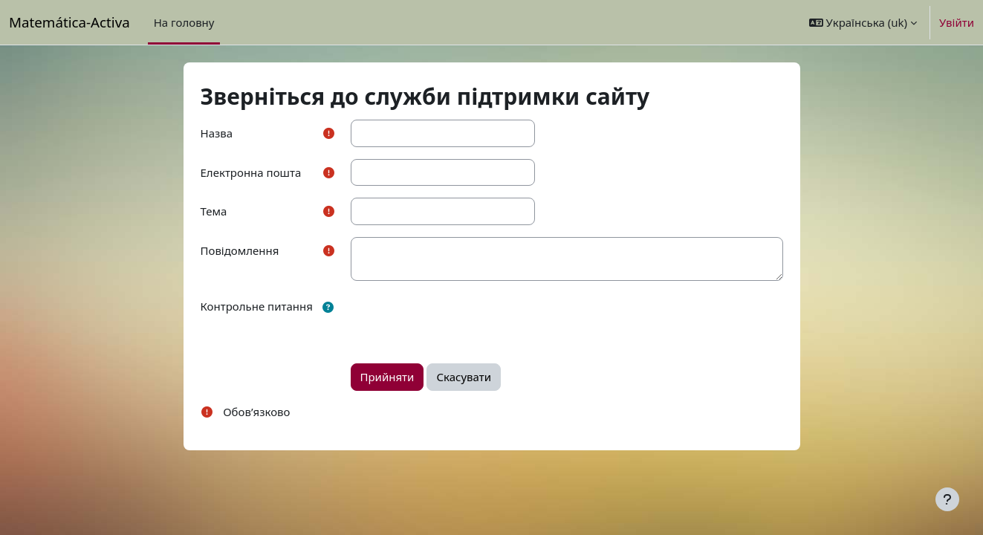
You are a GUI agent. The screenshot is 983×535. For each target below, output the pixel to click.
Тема (214, 211)
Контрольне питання (257, 306)
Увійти (956, 22)
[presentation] (464, 322)
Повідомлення (240, 250)
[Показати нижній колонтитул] (947, 499)
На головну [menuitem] (184, 22)
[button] (863, 22)
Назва (217, 133)
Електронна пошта (251, 172)
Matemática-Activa (69, 22)
